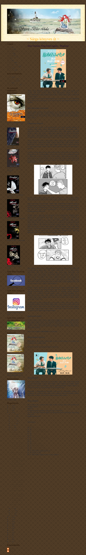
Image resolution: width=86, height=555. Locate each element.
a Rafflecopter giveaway (35, 458)
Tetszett (9, 82)
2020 (10, 519)
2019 (10, 521)
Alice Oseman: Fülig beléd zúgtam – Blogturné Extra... (17, 466)
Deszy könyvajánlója (38, 430)
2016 (10, 528)
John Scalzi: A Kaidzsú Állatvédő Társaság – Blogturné (17, 486)
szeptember (14, 421)
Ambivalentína (36, 439)
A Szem (9, 47)
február (13, 513)
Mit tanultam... (11, 64)
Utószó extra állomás (38, 447)
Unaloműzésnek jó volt (13, 84)
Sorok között (36, 428)
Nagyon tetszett (11, 81)
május (12, 430)
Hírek (8, 58)
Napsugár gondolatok (13, 66)
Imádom (9, 77)
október (13, 419)
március (13, 510)
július (12, 425)
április (12, 508)
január (12, 515)
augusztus (13, 423)
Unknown (12, 551)
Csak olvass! (36, 433)
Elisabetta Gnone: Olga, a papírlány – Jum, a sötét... (17, 454)
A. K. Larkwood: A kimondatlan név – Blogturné (16, 500)
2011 (10, 537)
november (13, 416)
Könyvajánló (10, 62)
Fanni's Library (37, 443)
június (12, 427)
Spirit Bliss (12, 548)
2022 (10, 412)
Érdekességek (10, 70)
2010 (10, 539)
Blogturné (9, 49)
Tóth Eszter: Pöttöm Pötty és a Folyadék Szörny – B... (17, 438)
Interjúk (9, 60)
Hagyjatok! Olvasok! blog (40, 449)
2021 (10, 517)
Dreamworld (36, 435)
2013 (10, 535)
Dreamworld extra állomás (40, 437)
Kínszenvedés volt (12, 79)
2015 (10, 530)
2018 (10, 524)
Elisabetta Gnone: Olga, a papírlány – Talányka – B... (17, 448)
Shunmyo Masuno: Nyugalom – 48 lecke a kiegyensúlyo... (17, 460)
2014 (10, 532)
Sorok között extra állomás (40, 431)
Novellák (9, 68)
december (13, 414)
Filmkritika (10, 55)
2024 (10, 408)
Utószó (34, 441)
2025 (10, 405)
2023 (10, 410)
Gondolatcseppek (11, 57)
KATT (30, 349)
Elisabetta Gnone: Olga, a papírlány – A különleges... (17, 476)
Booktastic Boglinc (38, 445)
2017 (10, 526)
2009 (10, 541)
